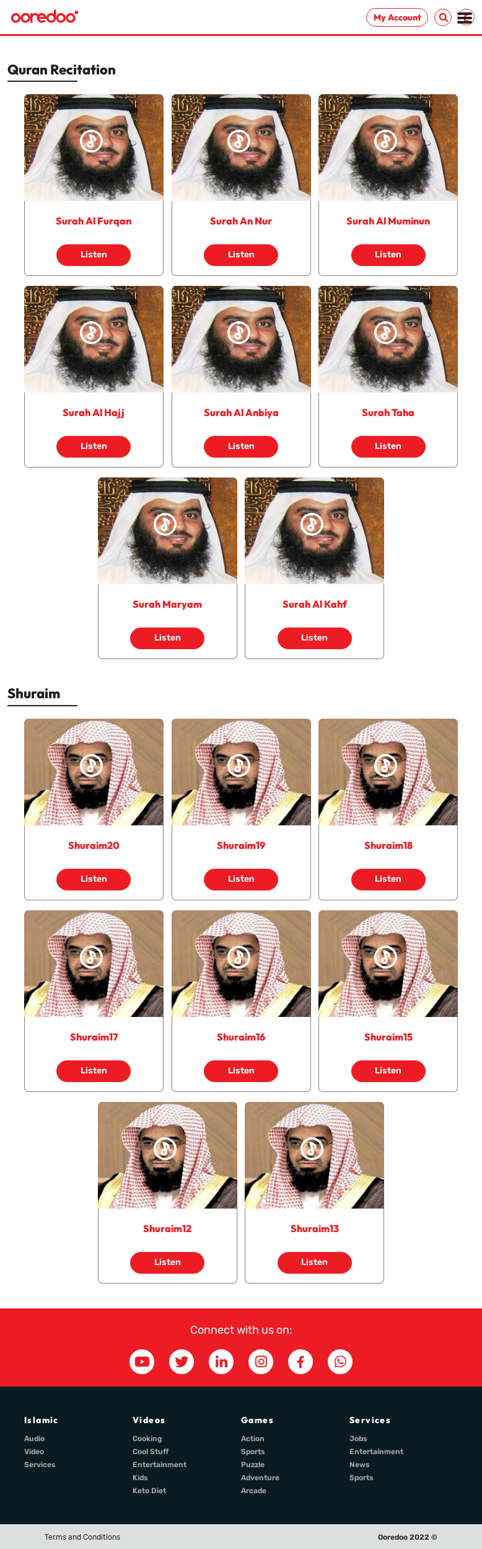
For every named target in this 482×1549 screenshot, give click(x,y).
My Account (397, 17)
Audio (34, 1438)
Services (40, 1464)
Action (253, 1438)
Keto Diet (149, 1490)
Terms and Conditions (82, 1537)
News (359, 1464)
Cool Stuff (151, 1451)
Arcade (253, 1490)
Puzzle (253, 1464)
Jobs (358, 1438)
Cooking (147, 1438)
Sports (253, 1451)
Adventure (260, 1477)
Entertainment (159, 1464)
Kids (140, 1477)
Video (34, 1451)
